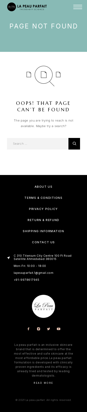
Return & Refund (43, 220)
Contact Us (43, 242)
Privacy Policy (43, 209)
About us (43, 186)
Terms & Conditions (43, 198)
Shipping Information (43, 231)
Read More (43, 382)
